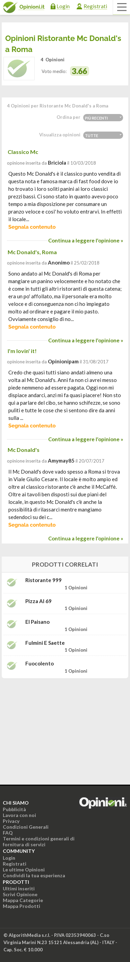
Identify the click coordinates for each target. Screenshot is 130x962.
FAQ (8, 833)
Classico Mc (23, 151)
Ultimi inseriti (19, 888)
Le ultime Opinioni (24, 869)
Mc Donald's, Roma (32, 252)
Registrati (95, 6)
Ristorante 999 (43, 580)
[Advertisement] (65, 727)
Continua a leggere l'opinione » (85, 240)
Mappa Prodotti (21, 906)
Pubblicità (14, 809)
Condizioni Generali (26, 827)
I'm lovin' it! (22, 351)
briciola (57, 162)
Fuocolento (39, 663)
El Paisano (37, 622)
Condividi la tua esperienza (34, 875)
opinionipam (63, 361)
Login (63, 6)
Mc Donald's (24, 449)
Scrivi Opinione (20, 894)
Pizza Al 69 (38, 601)
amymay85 (61, 460)
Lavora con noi (19, 815)
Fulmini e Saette (45, 643)
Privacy (11, 821)
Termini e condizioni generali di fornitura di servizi (39, 841)
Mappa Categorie (23, 900)
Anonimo (59, 262)
